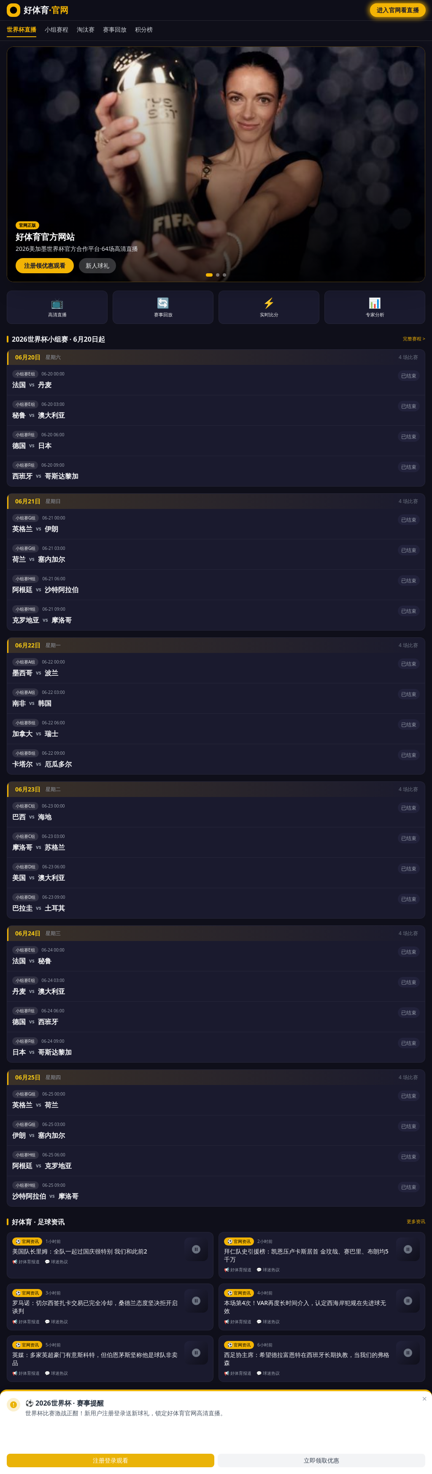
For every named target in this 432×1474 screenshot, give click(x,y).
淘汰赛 (85, 29)
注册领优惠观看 (44, 265)
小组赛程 (56, 29)
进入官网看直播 (398, 10)
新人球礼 (97, 265)
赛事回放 (115, 29)
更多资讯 (416, 1221)
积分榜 (144, 29)
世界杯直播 (21, 29)
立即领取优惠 (321, 1460)
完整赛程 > (414, 338)
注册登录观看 (110, 1460)
